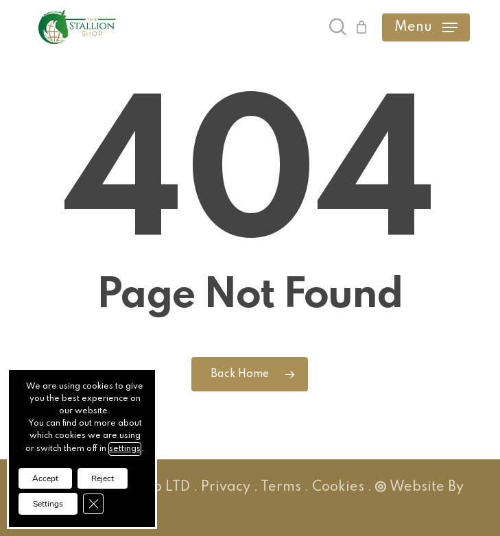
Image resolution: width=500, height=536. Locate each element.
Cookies (338, 487)
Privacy (225, 487)
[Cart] (361, 27)
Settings (48, 503)
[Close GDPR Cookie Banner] (93, 504)
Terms (281, 487)
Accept (45, 478)
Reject (102, 478)
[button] (426, 27)
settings (125, 449)
